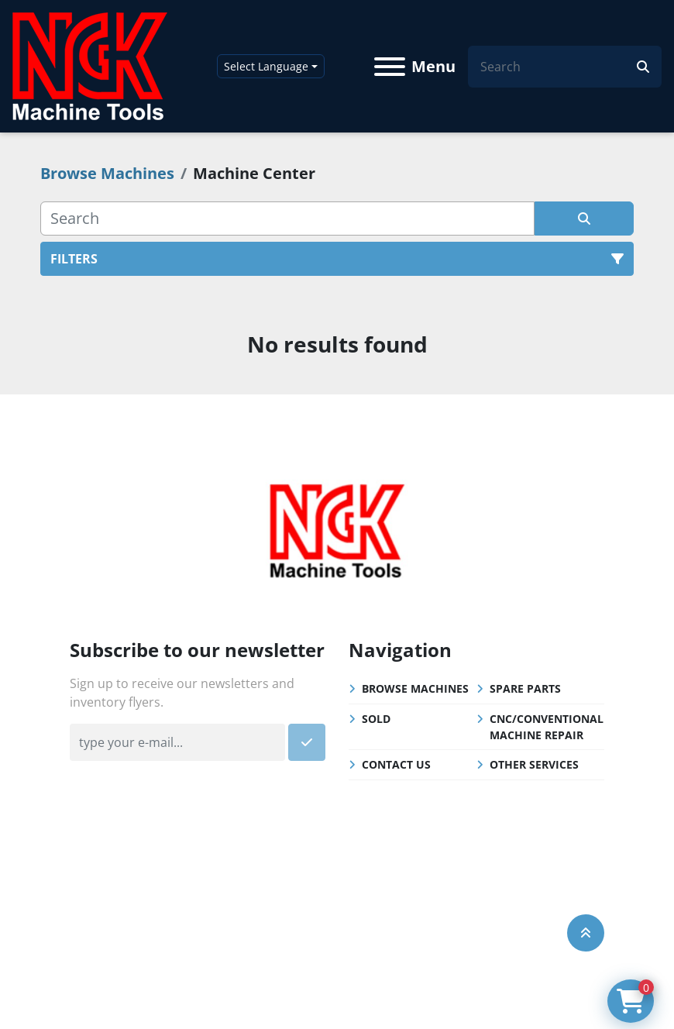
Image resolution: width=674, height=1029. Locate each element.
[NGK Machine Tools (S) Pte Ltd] (337, 529)
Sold (376, 718)
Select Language (266, 66)
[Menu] (389, 66)
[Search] (558, 66)
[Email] (177, 742)
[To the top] (585, 933)
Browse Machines (415, 688)
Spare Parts (525, 688)
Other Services (534, 764)
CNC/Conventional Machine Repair (547, 726)
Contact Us (396, 764)
